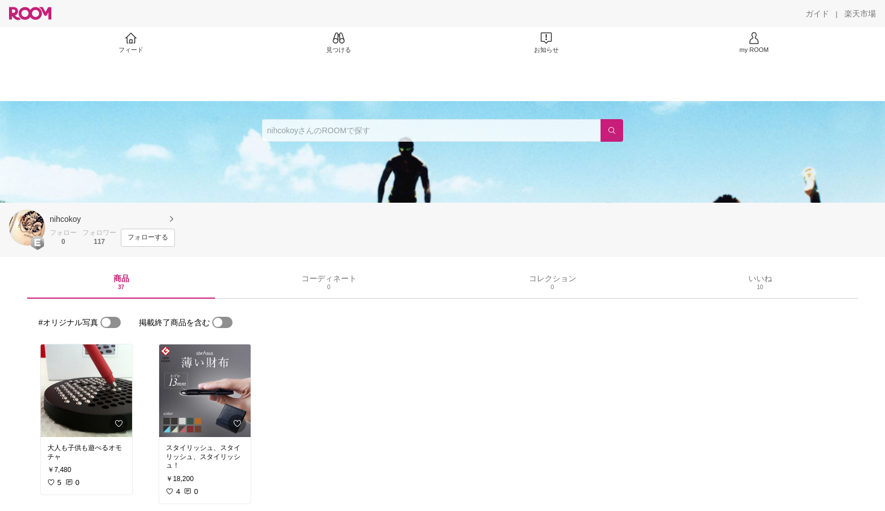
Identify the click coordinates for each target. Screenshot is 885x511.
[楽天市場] (860, 13)
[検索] (612, 130)
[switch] (110, 322)
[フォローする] (148, 238)
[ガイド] (817, 13)
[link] (86, 390)
